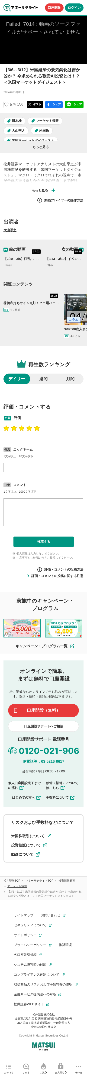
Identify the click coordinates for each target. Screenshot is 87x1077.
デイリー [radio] (16, 379)
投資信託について (29, 845)
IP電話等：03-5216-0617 (43, 761)
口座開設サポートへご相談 (43, 726)
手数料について (60, 797)
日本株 (17, 121)
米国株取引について (31, 836)
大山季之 (18, 130)
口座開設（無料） (43, 710)
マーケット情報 (47, 121)
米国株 (44, 130)
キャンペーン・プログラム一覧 (45, 646)
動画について (25, 854)
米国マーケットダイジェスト (33, 140)
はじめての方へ (26, 797)
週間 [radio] (43, 379)
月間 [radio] (70, 379)
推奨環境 (65, 945)
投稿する (43, 541)
